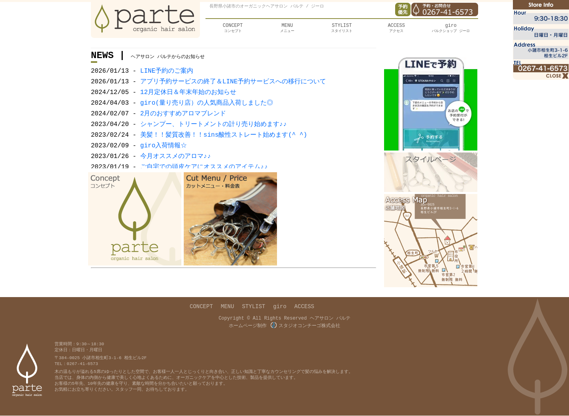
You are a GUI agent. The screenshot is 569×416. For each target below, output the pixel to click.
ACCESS (304, 308)
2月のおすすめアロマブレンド (183, 119)
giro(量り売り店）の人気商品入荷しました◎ (205, 108)
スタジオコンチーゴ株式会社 (305, 326)
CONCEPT (201, 308)
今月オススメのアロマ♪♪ (175, 165)
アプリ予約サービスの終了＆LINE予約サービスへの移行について (233, 85)
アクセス (396, 29)
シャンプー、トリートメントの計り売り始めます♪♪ (213, 131)
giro (279, 308)
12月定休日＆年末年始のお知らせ (188, 96)
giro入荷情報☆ (163, 154)
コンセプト (232, 29)
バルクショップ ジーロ (451, 29)
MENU (227, 308)
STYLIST (253, 308)
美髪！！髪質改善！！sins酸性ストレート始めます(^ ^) (223, 142)
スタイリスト (342, 29)
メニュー (287, 29)
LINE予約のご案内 (166, 74)
